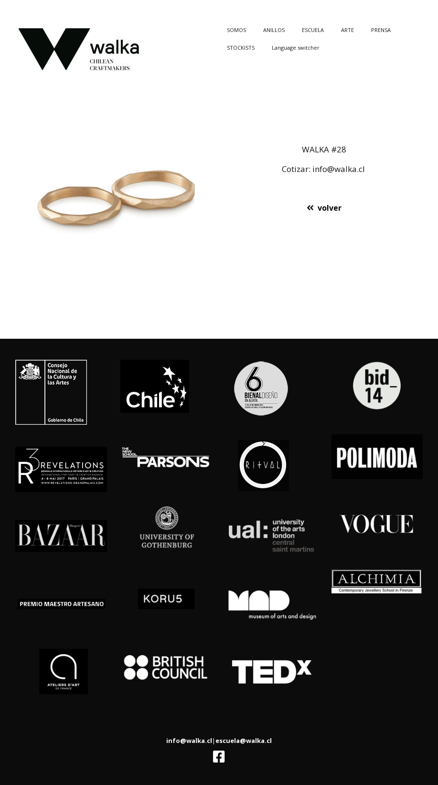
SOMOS (236, 29)
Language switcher (296, 47)
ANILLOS (274, 29)
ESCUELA (313, 29)
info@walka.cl (189, 740)
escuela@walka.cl (243, 740)
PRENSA (381, 29)
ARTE (347, 29)
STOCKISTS (241, 47)
